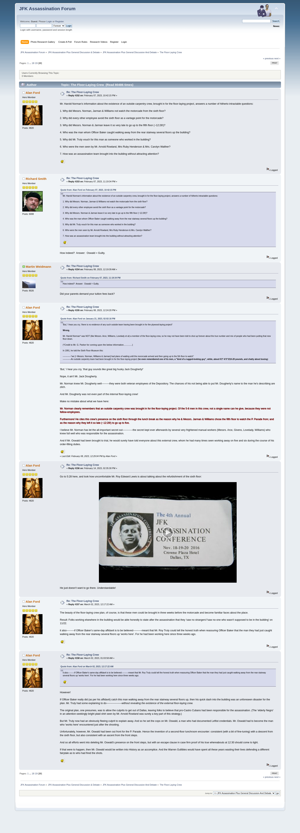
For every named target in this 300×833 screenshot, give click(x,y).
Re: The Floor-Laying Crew (82, 92)
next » (277, 58)
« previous (268, 58)
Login (49, 21)
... (30, 63)
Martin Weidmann (38, 266)
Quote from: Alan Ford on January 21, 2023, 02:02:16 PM (87, 319)
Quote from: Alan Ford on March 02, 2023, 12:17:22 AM (86, 682)
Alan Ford (33, 92)
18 (33, 63)
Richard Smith (36, 178)
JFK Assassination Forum (47, 8)
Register (59, 21)
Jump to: (209, 809)
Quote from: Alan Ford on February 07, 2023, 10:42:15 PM (88, 190)
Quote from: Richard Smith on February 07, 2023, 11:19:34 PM (90, 278)
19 (36, 63)
